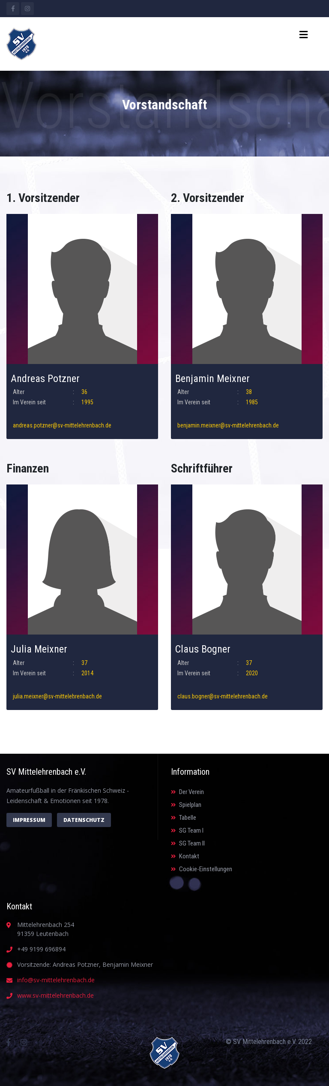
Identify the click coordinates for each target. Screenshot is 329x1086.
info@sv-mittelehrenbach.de (56, 980)
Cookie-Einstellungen (201, 869)
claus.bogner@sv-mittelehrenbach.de (222, 696)
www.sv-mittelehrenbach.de (55, 995)
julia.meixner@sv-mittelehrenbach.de (57, 696)
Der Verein (187, 792)
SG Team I (187, 830)
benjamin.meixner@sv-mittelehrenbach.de (228, 425)
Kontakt (185, 856)
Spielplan (186, 805)
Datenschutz (84, 820)
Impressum (29, 820)
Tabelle (183, 817)
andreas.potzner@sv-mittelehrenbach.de (62, 425)
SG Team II (188, 843)
